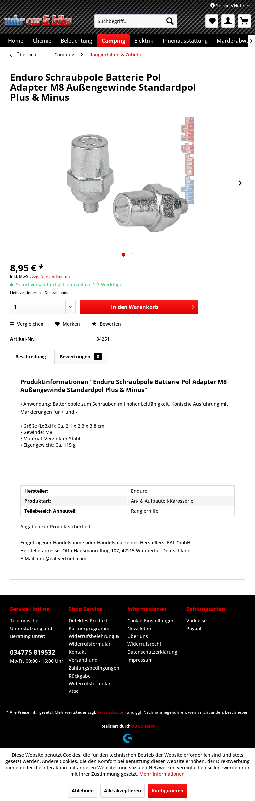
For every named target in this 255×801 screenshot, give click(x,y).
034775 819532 (32, 652)
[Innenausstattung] (185, 40)
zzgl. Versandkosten (51, 276)
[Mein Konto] (228, 21)
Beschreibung (30, 356)
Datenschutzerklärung (152, 652)
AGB (73, 691)
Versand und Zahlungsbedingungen (94, 664)
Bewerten (106, 324)
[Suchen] (170, 21)
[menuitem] (135, 21)
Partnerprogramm (89, 628)
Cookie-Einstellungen (151, 620)
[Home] (15, 40)
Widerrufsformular (90, 683)
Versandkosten (111, 712)
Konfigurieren (167, 790)
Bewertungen (81, 356)
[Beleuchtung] (76, 40)
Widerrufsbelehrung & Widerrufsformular (94, 640)
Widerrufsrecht (144, 644)
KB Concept (143, 726)
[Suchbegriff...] (135, 21)
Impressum (140, 660)
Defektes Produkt (88, 620)
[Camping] (113, 40)
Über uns (138, 636)
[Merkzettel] (211, 21)
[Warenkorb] (244, 21)
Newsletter (140, 628)
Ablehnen (83, 790)
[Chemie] (42, 40)
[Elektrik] (144, 40)
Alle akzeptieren (122, 790)
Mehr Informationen (162, 774)
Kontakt (77, 652)
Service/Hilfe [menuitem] (227, 5)
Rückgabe (80, 676)
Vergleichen (26, 324)
